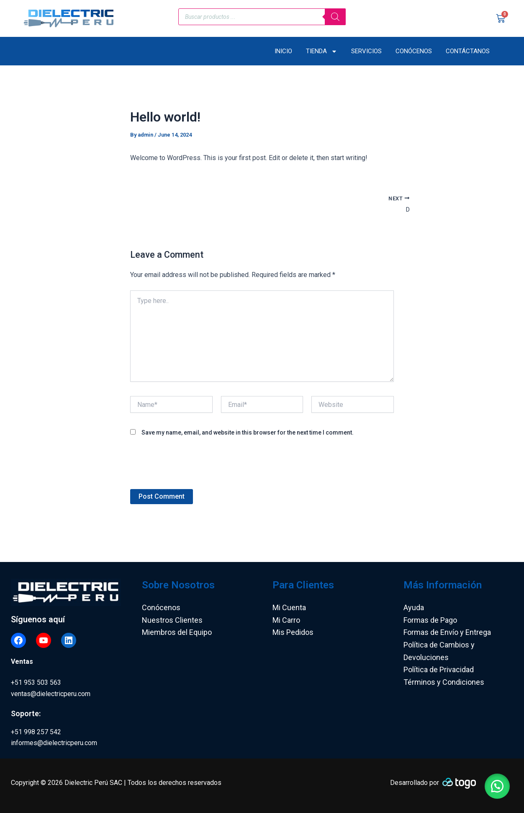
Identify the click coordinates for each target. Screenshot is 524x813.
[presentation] (193, 469)
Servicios (366, 51)
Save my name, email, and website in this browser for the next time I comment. (247, 433)
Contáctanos (468, 51)
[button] (494, 783)
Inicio (283, 51)
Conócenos (414, 51)
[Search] (335, 16)
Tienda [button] (321, 51)
